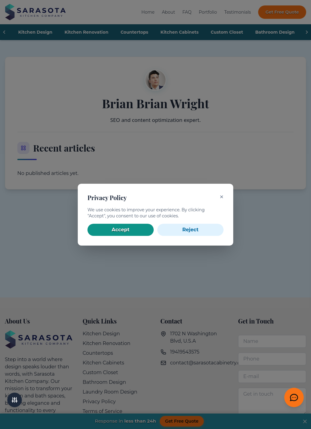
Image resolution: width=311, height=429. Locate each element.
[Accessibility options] (14, 400)
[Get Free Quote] (294, 397)
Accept (121, 230)
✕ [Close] (222, 197)
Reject (190, 230)
